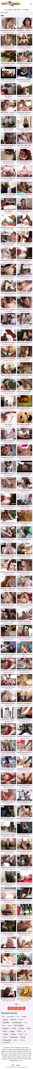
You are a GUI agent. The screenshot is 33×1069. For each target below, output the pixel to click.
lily (23, 426)
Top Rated (8, 10)
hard (7, 935)
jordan (27, 426)
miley (22, 442)
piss (11, 689)
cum (24, 738)
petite (21, 131)
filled (24, 607)
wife (8, 820)
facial (24, 1022)
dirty (11, 147)
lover (11, 245)
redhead (24, 836)
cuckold (27, 902)
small (11, 262)
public (29, 918)
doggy (24, 147)
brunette (17, 1025)
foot (11, 492)
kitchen (27, 163)
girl (12, 442)
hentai (9, 98)
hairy (21, 262)
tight (27, 492)
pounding (9, 131)
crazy (14, 1040)
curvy (28, 48)
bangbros (23, 32)
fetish (8, 492)
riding (27, 508)
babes (12, 1034)
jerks (27, 98)
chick (23, 163)
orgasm (27, 590)
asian (24, 65)
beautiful (20, 1019)
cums (28, 951)
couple (4, 1037)
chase (11, 393)
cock (13, 1028)
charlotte (8, 541)
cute (20, 1028)
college (10, 590)
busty (21, 114)
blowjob (9, 557)
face (27, 984)
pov (8, 393)
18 (7, 196)
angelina (24, 48)
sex (9, 377)
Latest (17, 10)
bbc (9, 32)
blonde (27, 311)
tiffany (27, 721)
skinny (5, 639)
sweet (8, 311)
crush (12, 574)
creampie (24, 393)
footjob (11, 656)
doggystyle (8, 114)
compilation (21, 918)
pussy (5, 245)
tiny (8, 295)
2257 (12, 1065)
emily (24, 278)
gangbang (9, 65)
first (25, 492)
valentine (13, 754)
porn (4, 1019)
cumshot (11, 1000)
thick (27, 869)
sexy (28, 836)
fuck (24, 196)
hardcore (15, 1022)
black (8, 721)
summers (24, 951)
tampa (11, 820)
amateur (11, 163)
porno (12, 1019)
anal (4, 163)
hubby (27, 114)
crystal (28, 557)
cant (26, 541)
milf (28, 295)
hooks (12, 32)
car (11, 951)
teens (4, 229)
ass (24, 229)
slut (5, 180)
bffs (27, 344)
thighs (28, 81)
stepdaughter (10, 1016)
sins (12, 541)
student (27, 131)
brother (8, 1025)
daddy (25, 935)
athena (23, 180)
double (8, 410)
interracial (9, 475)
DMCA (18, 1065)
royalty (7, 81)
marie (7, 869)
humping (23, 81)
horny (8, 180)
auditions (11, 869)
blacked (5, 32)
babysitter (11, 344)
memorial (11, 81)
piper (28, 147)
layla (11, 410)
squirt (27, 65)
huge (5, 48)
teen (22, 196)
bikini (11, 48)
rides (27, 229)
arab (13, 114)
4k (13, 65)
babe (8, 623)
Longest (25, 10)
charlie (29, 32)
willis (27, 278)
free (27, 607)
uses (24, 98)
